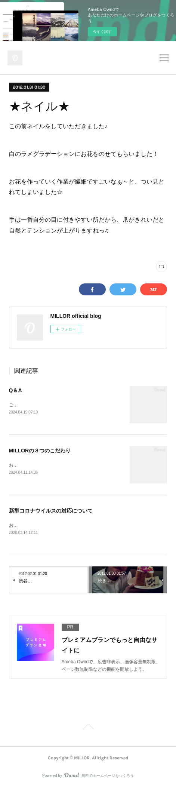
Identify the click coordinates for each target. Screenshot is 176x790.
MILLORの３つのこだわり (40, 451)
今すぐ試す (102, 32)
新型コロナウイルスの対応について (51, 512)
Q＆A (15, 390)
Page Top (88, 729)
